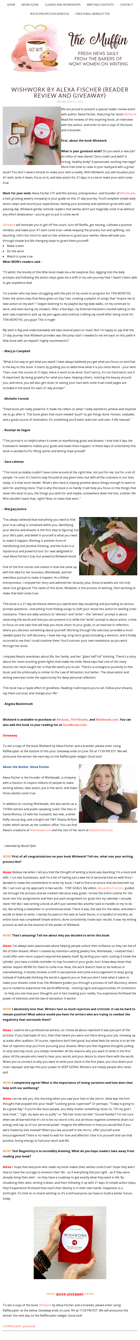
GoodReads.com (74, 725)
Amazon (63, 720)
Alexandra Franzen (110, 888)
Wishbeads (127, 193)
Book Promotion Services (49, 13)
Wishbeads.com (107, 720)
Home (11, 4)
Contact (126, 4)
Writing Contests (100, 4)
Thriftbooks (79, 720)
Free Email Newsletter (92, 13)
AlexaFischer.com (100, 830)
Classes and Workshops (63, 4)
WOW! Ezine (30, 4)
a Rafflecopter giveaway (19, 1326)
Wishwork (9, 225)
